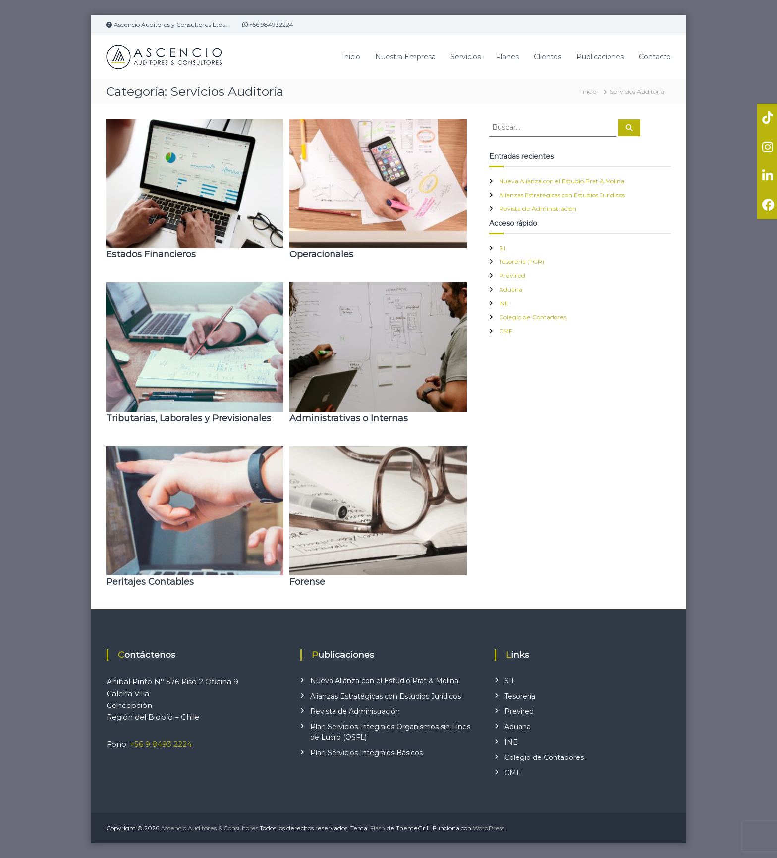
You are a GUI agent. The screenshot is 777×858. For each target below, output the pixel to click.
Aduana (510, 289)
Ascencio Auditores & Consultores (209, 828)
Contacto (655, 56)
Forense (307, 581)
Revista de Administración (537, 208)
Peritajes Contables (150, 581)
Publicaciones (600, 56)
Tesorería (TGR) (521, 261)
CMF (505, 331)
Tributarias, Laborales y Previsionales (188, 418)
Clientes (547, 56)
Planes (507, 56)
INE (504, 303)
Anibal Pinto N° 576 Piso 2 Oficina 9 (172, 681)
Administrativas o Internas (348, 418)
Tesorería (519, 696)
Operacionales (321, 254)
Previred (512, 275)
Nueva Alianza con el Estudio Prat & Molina (561, 181)
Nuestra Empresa (405, 56)
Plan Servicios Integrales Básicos (366, 752)
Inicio (351, 56)
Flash (377, 828)
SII (502, 248)
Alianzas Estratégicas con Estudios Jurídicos (562, 195)
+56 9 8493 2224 (161, 744)
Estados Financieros (151, 254)
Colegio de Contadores (532, 317)
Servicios (465, 56)
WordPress (488, 828)
